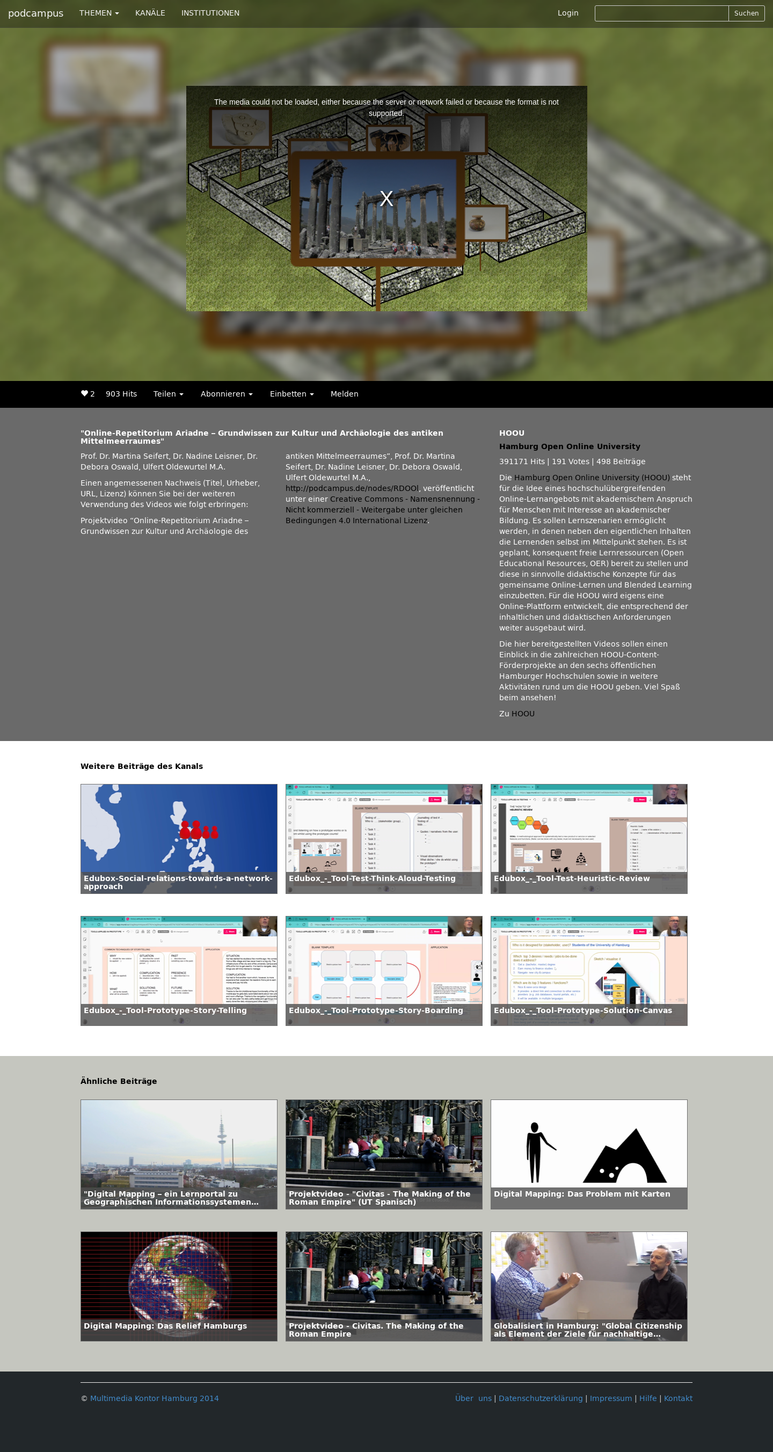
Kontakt (678, 1398)
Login (568, 13)
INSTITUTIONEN (210, 13)
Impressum (611, 1398)
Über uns (473, 1398)
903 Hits (121, 394)
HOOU (523, 713)
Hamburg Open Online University (569, 446)
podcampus (35, 13)
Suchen (746, 13)
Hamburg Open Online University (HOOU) (592, 477)
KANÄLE (150, 13)
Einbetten (292, 394)
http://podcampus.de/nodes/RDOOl (352, 488)
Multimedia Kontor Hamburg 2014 (154, 1398)
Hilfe (648, 1398)
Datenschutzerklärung (541, 1398)
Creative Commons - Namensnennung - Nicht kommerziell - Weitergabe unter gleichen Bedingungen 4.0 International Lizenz (383, 510)
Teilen (169, 394)
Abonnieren (227, 394)
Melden (345, 394)
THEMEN (99, 13)
